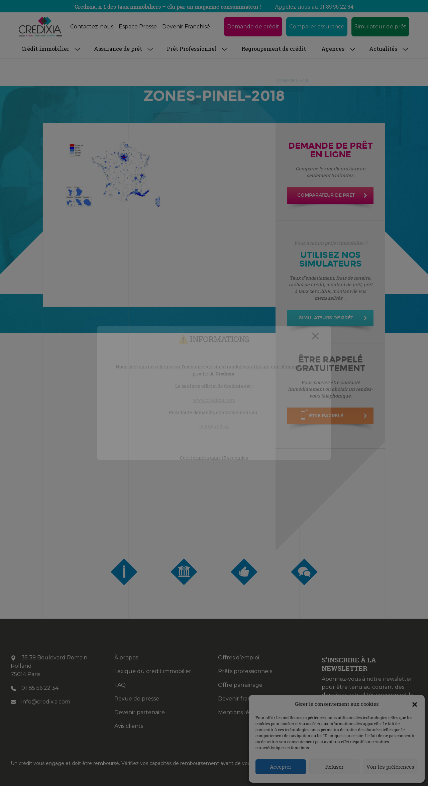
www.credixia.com (214, 400)
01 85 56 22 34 (214, 426)
